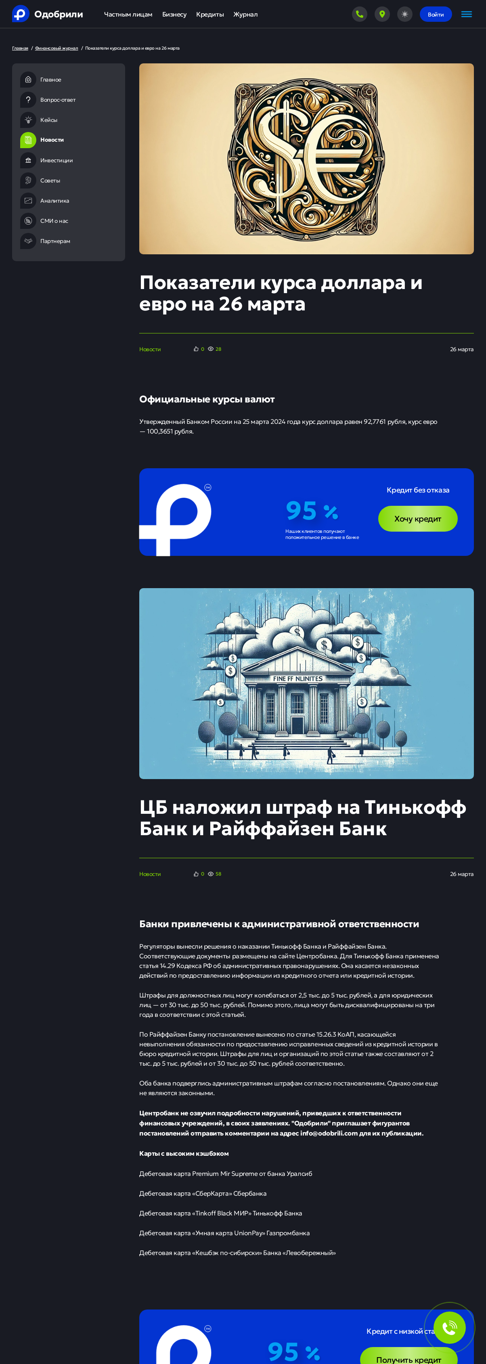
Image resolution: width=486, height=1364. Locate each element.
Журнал (245, 14)
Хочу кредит (418, 518)
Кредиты (210, 14)
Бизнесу (174, 14)
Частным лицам (128, 14)
